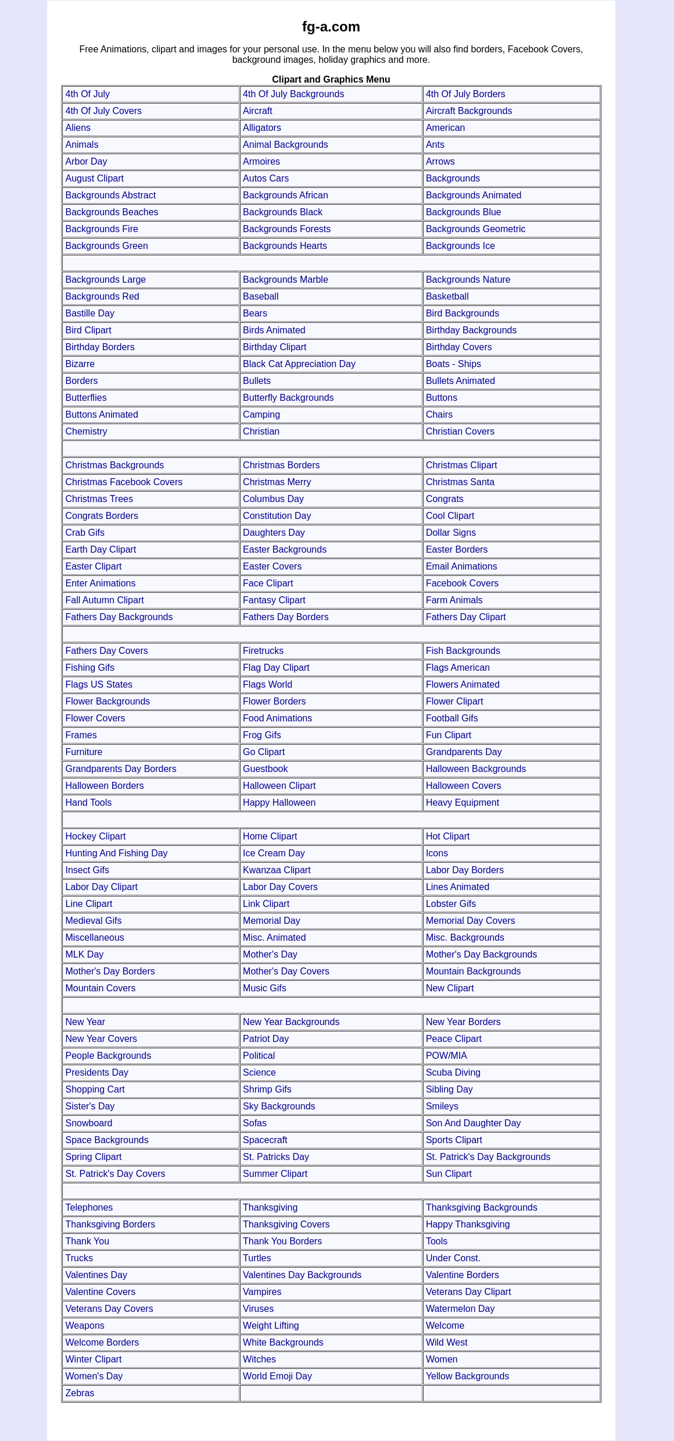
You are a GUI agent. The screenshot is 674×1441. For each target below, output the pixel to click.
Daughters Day (274, 533)
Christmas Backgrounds (114, 465)
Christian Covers (460, 431)
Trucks (78, 1258)
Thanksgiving (270, 1207)
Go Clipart (264, 752)
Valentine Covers (100, 1292)
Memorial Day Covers (470, 921)
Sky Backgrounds (279, 1106)
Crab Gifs (85, 533)
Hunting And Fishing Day (116, 853)
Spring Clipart (93, 1157)
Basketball (447, 296)
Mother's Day (270, 954)
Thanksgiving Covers (286, 1224)
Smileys (442, 1106)
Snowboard (88, 1123)
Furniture (83, 752)
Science (259, 1072)
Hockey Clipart (95, 836)
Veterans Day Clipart (468, 1292)
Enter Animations (100, 583)
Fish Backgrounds (463, 651)
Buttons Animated (101, 414)
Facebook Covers (462, 583)
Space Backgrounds (106, 1140)
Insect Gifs (87, 870)
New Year (85, 1022)
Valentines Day (96, 1275)
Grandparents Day (464, 752)
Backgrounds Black (282, 212)
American (445, 128)
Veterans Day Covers (109, 1309)
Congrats (445, 499)
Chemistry (86, 431)
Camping (261, 414)
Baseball (260, 296)
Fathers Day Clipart (466, 617)
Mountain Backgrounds (473, 971)
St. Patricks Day (276, 1157)
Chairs (439, 414)
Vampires (262, 1292)
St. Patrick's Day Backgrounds (488, 1157)
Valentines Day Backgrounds (302, 1275)
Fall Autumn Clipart (104, 600)
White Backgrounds (283, 1342)
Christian (261, 431)
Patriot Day (266, 1039)
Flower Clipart (454, 701)
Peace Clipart (454, 1039)
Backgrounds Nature (468, 279)
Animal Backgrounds (285, 145)
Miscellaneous (94, 937)
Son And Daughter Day (473, 1123)
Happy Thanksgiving (468, 1224)
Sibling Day (449, 1089)
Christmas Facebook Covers (123, 482)
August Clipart (94, 178)
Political (259, 1056)
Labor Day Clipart (101, 887)
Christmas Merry (277, 482)
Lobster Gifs (451, 904)
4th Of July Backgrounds (293, 94)
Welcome (445, 1325)
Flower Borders (274, 701)
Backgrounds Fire (101, 229)
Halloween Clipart (279, 786)
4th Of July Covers (103, 111)
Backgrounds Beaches (111, 212)
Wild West (447, 1342)
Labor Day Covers (280, 887)
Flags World (267, 684)
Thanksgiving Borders (110, 1224)
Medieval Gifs (93, 921)
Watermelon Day (460, 1309)
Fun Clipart (448, 735)
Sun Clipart (449, 1174)
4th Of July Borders (466, 94)
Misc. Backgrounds (465, 937)
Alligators (262, 128)
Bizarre (80, 364)
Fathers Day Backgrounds (119, 617)
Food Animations (277, 718)
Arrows (440, 161)
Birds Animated (274, 330)
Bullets (257, 381)
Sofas (255, 1123)
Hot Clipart (448, 836)
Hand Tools (88, 802)
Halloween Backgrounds (476, 769)
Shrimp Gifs (267, 1089)
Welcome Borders (102, 1342)
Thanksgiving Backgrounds (481, 1207)
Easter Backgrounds (285, 549)
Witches (259, 1359)
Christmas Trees (98, 499)
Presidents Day (96, 1072)
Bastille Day (89, 313)
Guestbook (265, 769)
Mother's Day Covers (286, 971)
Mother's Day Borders (110, 971)
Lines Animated (457, 887)
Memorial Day (271, 921)
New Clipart (450, 988)
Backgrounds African (285, 195)
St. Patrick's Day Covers (115, 1174)
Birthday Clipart (274, 347)
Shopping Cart (94, 1089)
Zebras (79, 1393)
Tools (436, 1241)
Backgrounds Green (106, 246)
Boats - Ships (453, 364)
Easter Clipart (93, 566)
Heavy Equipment (462, 802)
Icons (437, 853)
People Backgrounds (108, 1056)
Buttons (441, 398)
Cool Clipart (450, 516)
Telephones (89, 1207)
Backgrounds (453, 178)
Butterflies (85, 398)
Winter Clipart (93, 1359)
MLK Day (84, 954)
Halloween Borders (104, 786)
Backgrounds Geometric (476, 229)
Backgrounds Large (105, 279)
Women (442, 1359)
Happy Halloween (279, 802)
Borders (81, 381)
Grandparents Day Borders (120, 769)
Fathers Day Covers (106, 651)
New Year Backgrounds (291, 1022)
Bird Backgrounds (462, 313)
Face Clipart (268, 583)
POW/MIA (446, 1056)
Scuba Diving (453, 1072)
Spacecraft (265, 1140)
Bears (255, 313)
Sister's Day (89, 1106)
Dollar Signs (451, 533)
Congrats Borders (101, 516)
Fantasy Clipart (274, 600)
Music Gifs (264, 988)
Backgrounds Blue (463, 212)
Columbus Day (273, 499)
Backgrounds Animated (474, 195)
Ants (435, 145)
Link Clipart (266, 904)
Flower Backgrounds (107, 701)
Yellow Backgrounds (468, 1376)
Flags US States (98, 684)
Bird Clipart (88, 330)
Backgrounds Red (102, 296)
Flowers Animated (463, 684)
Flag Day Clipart (276, 668)
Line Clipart (88, 904)
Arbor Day (86, 161)
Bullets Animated (460, 381)
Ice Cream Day (274, 853)
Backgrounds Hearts (285, 246)
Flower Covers (95, 718)
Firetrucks (263, 651)
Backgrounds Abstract (110, 195)
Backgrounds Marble (285, 279)
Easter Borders (457, 549)
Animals (81, 145)
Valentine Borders (462, 1275)
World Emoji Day (277, 1376)
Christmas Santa (460, 482)
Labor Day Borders (465, 870)
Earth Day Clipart (100, 549)
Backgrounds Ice (460, 246)
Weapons (84, 1325)
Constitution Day (277, 516)
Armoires (261, 161)
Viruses (258, 1309)
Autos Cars (266, 178)
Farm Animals (454, 600)
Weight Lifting (271, 1325)
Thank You (87, 1241)
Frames (80, 735)
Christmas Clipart (461, 465)
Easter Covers (272, 566)
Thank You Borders (282, 1241)
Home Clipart (270, 836)
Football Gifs (452, 718)
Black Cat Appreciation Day (299, 364)
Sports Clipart (454, 1140)
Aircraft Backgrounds (469, 111)
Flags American (458, 668)
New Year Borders (463, 1022)
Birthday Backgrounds (471, 330)
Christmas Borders (281, 465)
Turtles (257, 1258)
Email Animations (461, 566)
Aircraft (258, 111)
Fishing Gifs (89, 668)
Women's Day (94, 1376)
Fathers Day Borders (286, 617)
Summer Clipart (275, 1174)
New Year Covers (101, 1039)
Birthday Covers (459, 347)
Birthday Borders (99, 347)
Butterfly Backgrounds (288, 398)
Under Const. (453, 1258)
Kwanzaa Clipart (277, 870)
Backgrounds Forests (287, 229)
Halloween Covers (463, 786)
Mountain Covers (100, 988)
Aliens (78, 128)
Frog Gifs (262, 735)
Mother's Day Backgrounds (481, 954)
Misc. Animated (274, 937)
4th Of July (87, 94)
